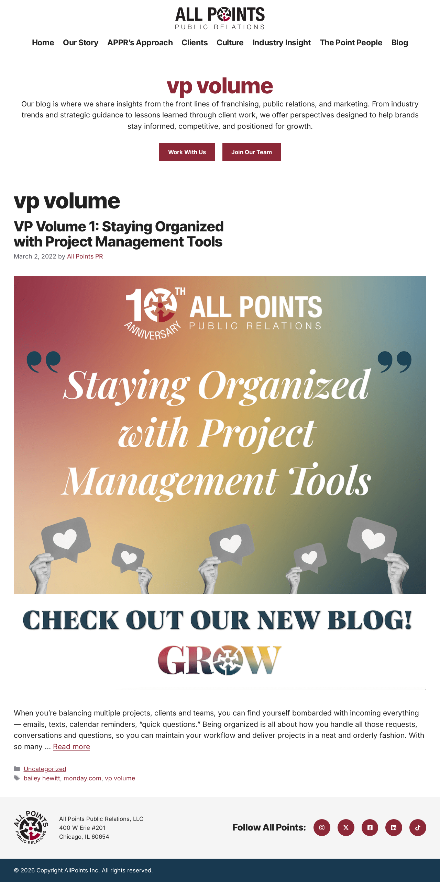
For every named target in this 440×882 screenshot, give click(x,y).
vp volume (120, 778)
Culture (230, 42)
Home (43, 42)
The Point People (351, 42)
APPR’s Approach (140, 42)
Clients (195, 42)
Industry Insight (282, 42)
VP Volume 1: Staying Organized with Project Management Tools (119, 234)
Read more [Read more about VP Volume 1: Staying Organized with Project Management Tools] (71, 746)
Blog (400, 42)
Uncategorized (45, 768)
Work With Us (187, 152)
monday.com (82, 778)
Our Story (80, 42)
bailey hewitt (42, 778)
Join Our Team (251, 152)
